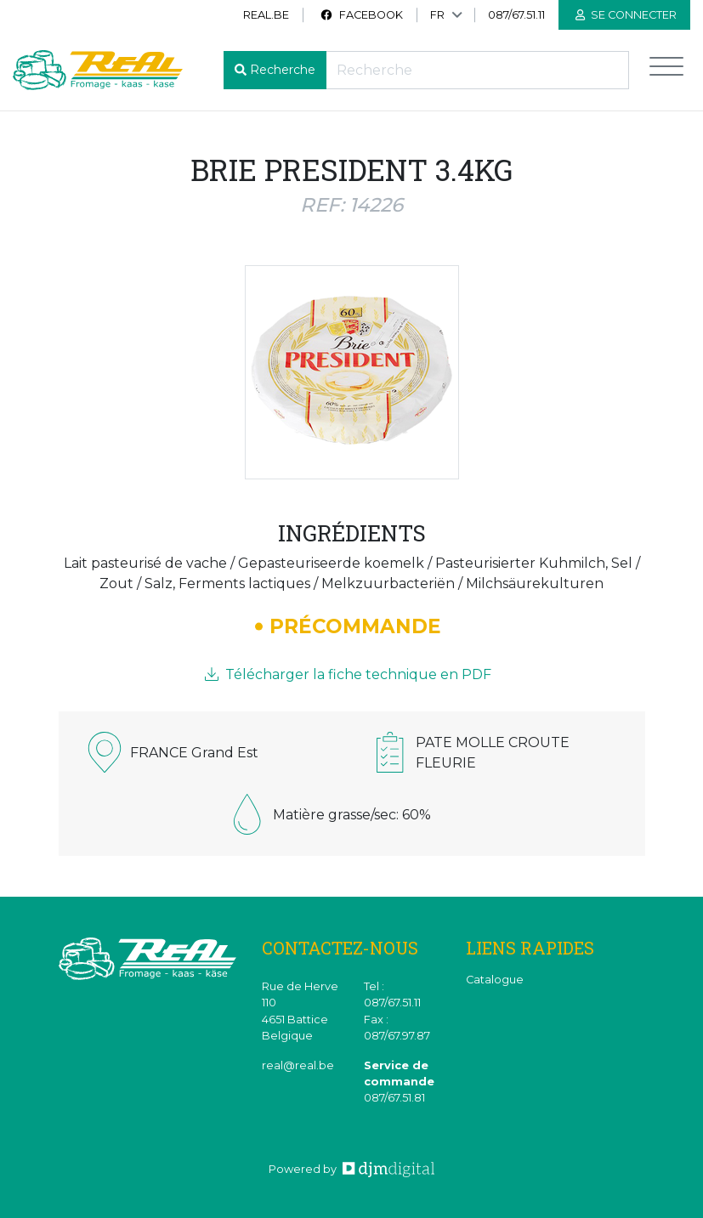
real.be (266, 14)
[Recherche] (477, 70)
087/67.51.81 (394, 1097)
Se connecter (626, 14)
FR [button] (437, 14)
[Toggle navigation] (666, 70)
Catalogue (495, 979)
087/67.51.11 (516, 14)
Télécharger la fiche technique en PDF (348, 674)
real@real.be (298, 1065)
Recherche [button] (282, 69)
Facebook (361, 14)
